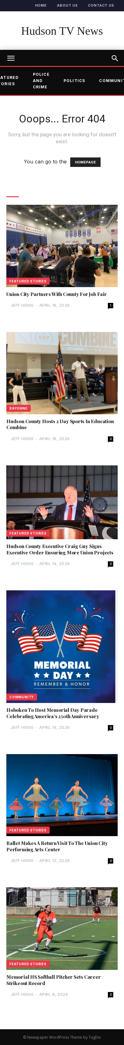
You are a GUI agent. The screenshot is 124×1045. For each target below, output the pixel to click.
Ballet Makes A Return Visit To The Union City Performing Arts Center (57, 846)
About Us (67, 5)
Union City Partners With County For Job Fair (56, 294)
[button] (115, 58)
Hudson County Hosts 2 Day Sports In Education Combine (60, 424)
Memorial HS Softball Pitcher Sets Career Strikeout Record (53, 980)
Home (41, 5)
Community (21, 697)
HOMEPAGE (85, 162)
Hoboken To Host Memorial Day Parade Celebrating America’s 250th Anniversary (52, 713)
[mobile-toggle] (11, 58)
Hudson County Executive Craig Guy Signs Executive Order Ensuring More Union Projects (60, 549)
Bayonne (18, 408)
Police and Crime (41, 81)
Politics (74, 80)
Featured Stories (27, 281)
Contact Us (101, 5)
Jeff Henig (22, 305)
